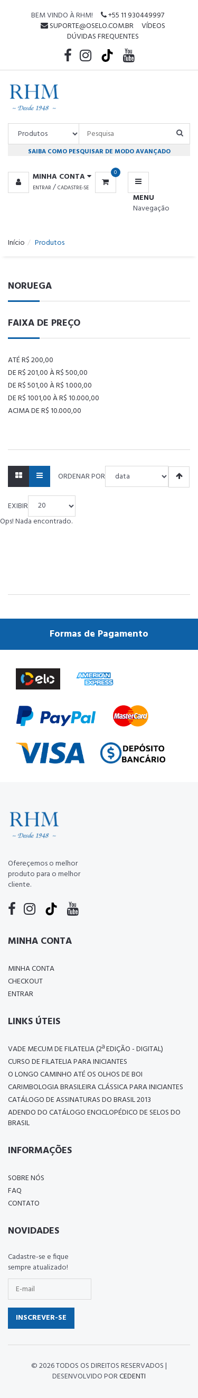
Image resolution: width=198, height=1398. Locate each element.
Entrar (42, 187)
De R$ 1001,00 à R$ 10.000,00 (53, 398)
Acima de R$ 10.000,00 (44, 411)
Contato (24, 1204)
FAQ (15, 1191)
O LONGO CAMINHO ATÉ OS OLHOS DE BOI (75, 1075)
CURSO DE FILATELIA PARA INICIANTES (67, 1062)
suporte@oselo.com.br (87, 26)
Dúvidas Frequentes (103, 37)
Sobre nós (26, 1178)
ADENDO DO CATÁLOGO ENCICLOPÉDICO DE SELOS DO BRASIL (94, 1118)
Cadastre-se (73, 187)
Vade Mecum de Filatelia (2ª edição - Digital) (85, 1049)
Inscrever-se (41, 1318)
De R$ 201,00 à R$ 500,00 (48, 373)
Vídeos (153, 26)
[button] (51, 177)
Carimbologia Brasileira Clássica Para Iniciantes (95, 1087)
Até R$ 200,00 (30, 360)
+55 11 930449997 (132, 16)
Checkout (25, 982)
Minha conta (31, 969)
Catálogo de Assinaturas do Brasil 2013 (79, 1100)
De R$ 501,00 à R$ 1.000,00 (50, 386)
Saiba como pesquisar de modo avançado (99, 151)
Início (16, 243)
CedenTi (132, 1377)
